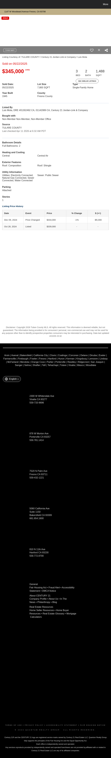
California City (41, 355)
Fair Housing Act (37, 587)
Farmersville (9, 358)
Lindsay (104, 358)
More (105, 4)
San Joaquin (97, 362)
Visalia (71, 365)
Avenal (14, 355)
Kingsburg (81, 358)
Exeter (102, 355)
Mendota (24, 362)
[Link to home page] (2, 4)
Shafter (36, 365)
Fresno (42, 358)
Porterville (60, 362)
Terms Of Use (13, 725)
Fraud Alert (54, 587)
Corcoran (73, 355)
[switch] (91, 50)
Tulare (63, 365)
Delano (84, 355)
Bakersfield (26, 355)
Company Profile (38, 599)
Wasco (80, 365)
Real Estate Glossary (53, 613)
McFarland (12, 362)
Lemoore (93, 358)
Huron (61, 358)
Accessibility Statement (61, 725)
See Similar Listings (87, 81)
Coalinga (62, 355)
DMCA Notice (49, 591)
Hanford (52, 358)
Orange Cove (38, 362)
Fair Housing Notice (93, 725)
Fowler (33, 358)
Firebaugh (23, 358)
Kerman (70, 358)
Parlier (50, 362)
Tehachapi (53, 365)
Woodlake (91, 365)
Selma (27, 365)
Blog (54, 602)
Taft (44, 365)
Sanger (18, 365)
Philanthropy (43, 602)
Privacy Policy (34, 725)
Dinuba (93, 355)
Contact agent (9, 50)
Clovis (53, 355)
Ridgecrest (83, 362)
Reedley (71, 362)
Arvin (6, 355)
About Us (53, 599)
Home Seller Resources (41, 610)
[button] (12, 379)
